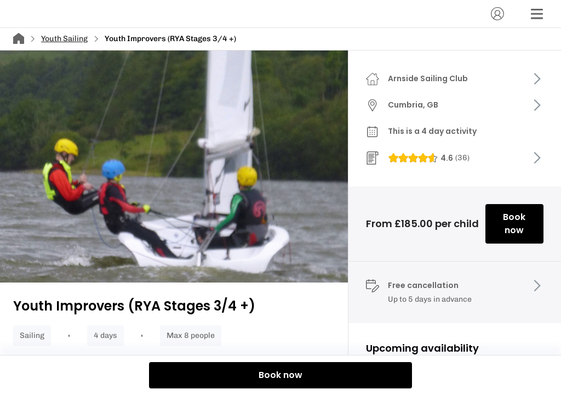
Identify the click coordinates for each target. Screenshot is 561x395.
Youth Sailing (64, 38)
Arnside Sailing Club (428, 78)
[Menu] (537, 14)
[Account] (497, 14)
